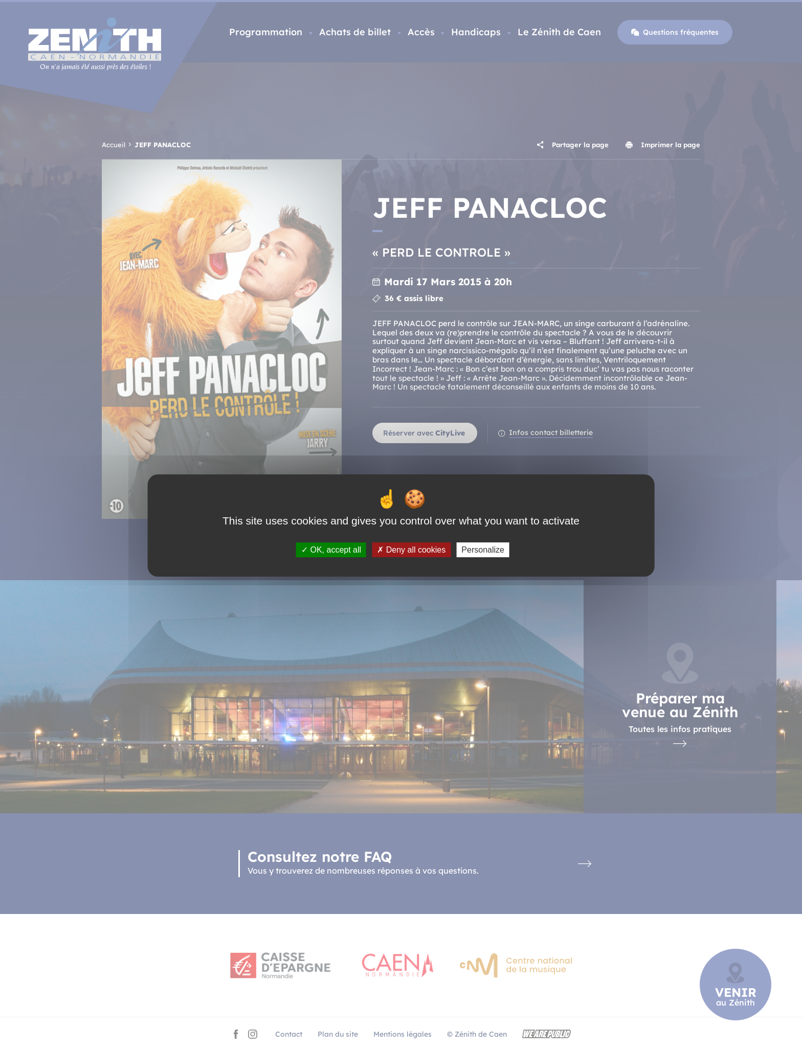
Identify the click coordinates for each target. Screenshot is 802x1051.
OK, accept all (331, 549)
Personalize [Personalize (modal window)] (482, 549)
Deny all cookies (411, 549)
